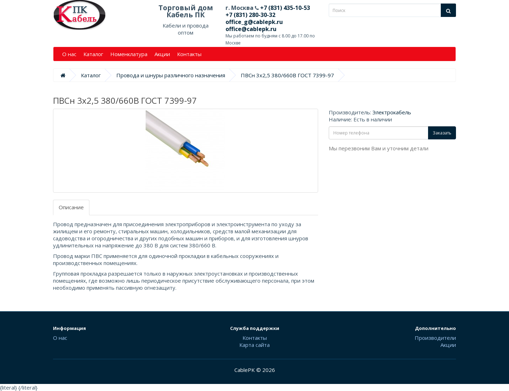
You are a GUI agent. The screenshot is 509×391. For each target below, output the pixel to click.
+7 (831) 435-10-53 (284, 8)
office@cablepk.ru (251, 29)
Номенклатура (128, 54)
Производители (435, 337)
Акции (162, 54)
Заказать (442, 133)
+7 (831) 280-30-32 (250, 15)
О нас (69, 54)
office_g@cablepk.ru (254, 22)
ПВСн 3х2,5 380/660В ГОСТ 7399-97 (287, 75)
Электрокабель (392, 112)
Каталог (93, 54)
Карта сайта (254, 344)
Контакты (189, 54)
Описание (71, 207)
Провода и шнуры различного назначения (170, 75)
